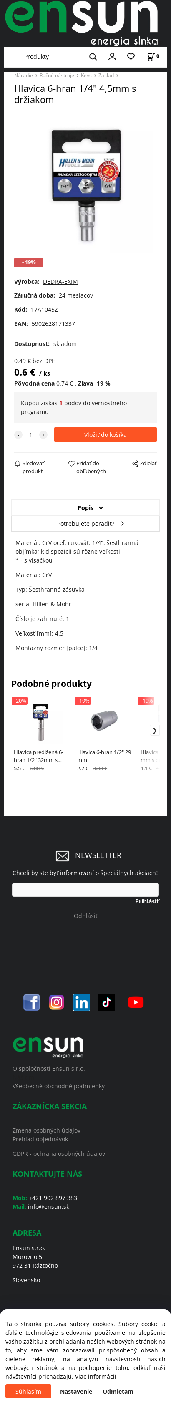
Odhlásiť (86, 916)
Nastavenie (76, 1391)
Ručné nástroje (57, 75)
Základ (106, 75)
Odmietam (118, 1391)
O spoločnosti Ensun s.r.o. (49, 1068)
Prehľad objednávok (40, 1139)
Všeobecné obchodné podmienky (59, 1086)
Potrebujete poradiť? (85, 523)
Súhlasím (28, 1391)
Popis (85, 508)
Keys (86, 75)
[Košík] (153, 56)
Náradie (23, 75)
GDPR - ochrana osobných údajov (59, 1154)
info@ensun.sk (48, 1207)
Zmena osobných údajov (46, 1130)
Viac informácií (95, 1376)
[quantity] (31, 434)
